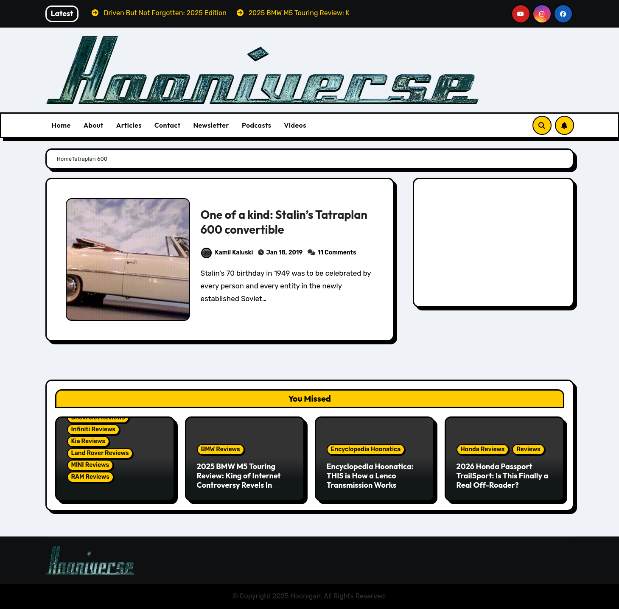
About (94, 125)
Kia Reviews (88, 441)
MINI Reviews (90, 465)
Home (61, 125)
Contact (167, 125)
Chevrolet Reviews (98, 417)
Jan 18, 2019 (284, 252)
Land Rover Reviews (100, 453)
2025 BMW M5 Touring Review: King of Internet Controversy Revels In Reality (239, 480)
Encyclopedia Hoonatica (366, 449)
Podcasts (256, 125)
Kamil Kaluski (227, 252)
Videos (295, 125)
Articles (129, 125)
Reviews (528, 449)
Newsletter (211, 125)
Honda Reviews (483, 449)
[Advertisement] (494, 244)
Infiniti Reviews (93, 429)
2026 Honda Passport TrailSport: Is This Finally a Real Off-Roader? (503, 475)
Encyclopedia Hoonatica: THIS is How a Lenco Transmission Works (370, 475)
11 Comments (337, 252)
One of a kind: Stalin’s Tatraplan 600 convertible (284, 222)
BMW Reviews (220, 449)
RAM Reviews (90, 476)
